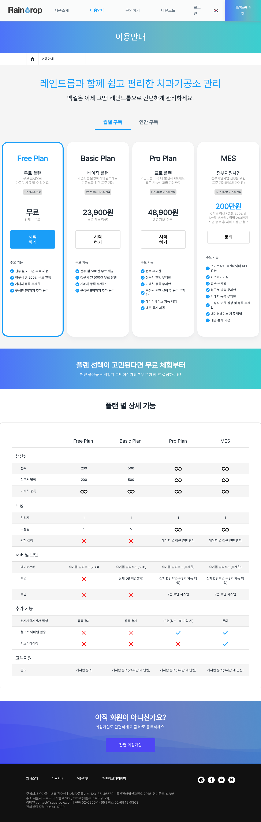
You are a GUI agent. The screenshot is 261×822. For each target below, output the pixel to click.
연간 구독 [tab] (149, 122)
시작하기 (33, 239)
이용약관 (83, 779)
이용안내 (57, 779)
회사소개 (32, 779)
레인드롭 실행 (243, 10)
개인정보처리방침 (114, 779)
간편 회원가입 (130, 745)
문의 (228, 237)
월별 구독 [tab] (113, 122)
